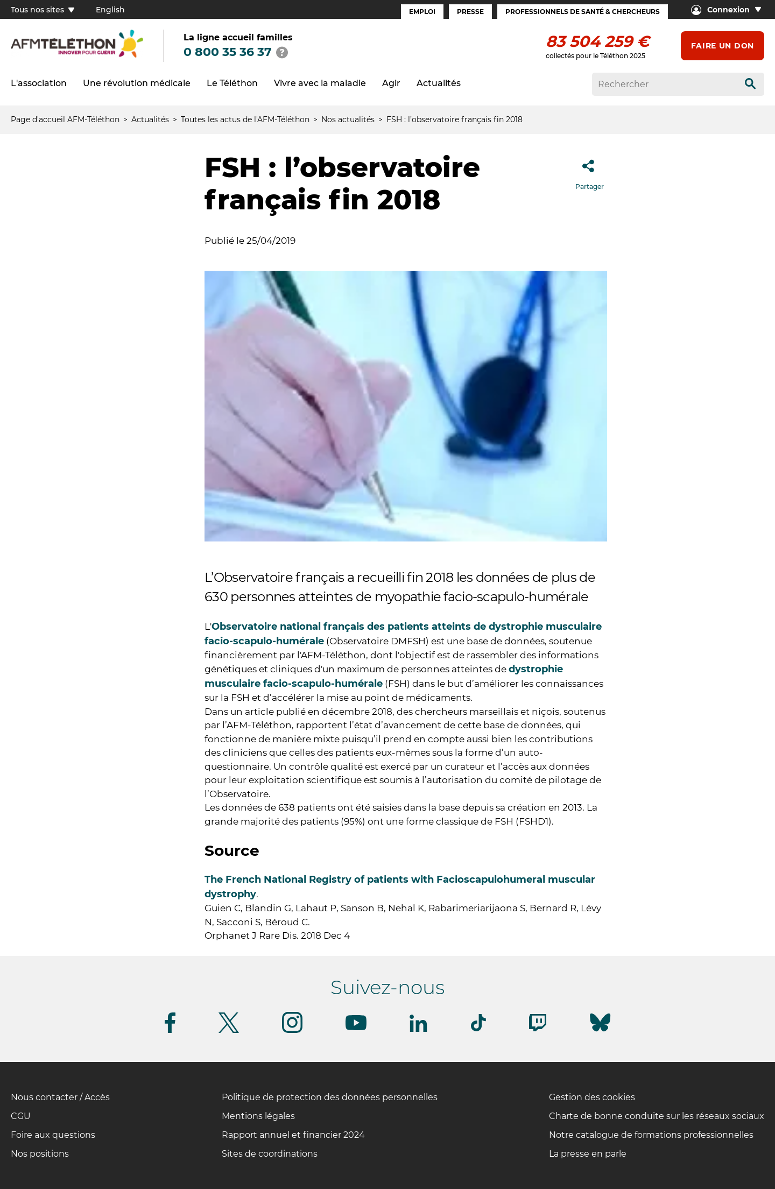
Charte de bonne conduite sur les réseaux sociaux (656, 1116)
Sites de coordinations (270, 1154)
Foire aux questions (53, 1135)
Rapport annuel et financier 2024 (293, 1135)
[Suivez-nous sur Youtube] (356, 1028)
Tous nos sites (42, 10)
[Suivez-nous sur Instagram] (292, 1031)
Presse (470, 12)
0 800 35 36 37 (228, 52)
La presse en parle (587, 1154)
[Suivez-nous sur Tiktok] (478, 1029)
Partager (589, 171)
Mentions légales (258, 1116)
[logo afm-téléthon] (77, 55)
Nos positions (40, 1154)
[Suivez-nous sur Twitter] (229, 1031)
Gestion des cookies (592, 1097)
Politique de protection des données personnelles (330, 1097)
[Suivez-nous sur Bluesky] (600, 1031)
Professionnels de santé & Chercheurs (582, 12)
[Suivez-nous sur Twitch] (537, 1029)
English (110, 10)
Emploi (422, 12)
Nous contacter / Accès (60, 1097)
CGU (21, 1116)
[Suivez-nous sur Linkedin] (419, 1029)
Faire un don (722, 46)
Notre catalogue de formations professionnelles (651, 1135)
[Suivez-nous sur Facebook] (170, 1031)
